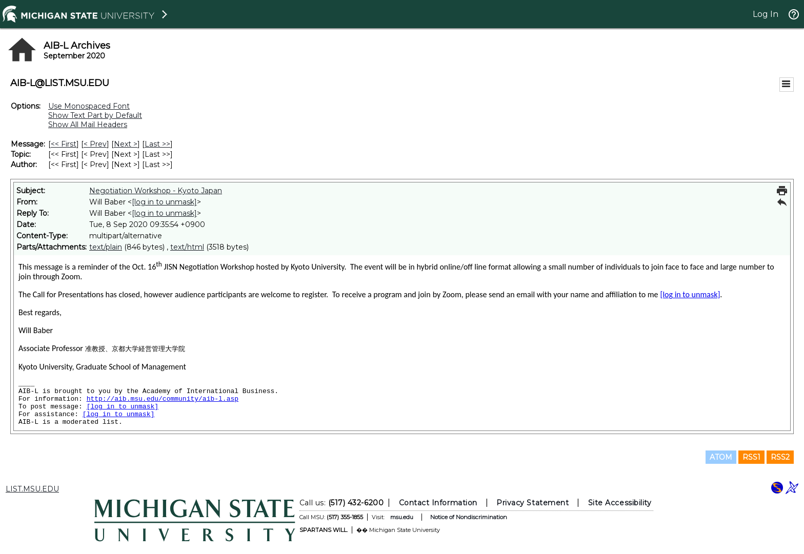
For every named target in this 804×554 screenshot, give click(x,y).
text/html (187, 247)
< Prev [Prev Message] (95, 144)
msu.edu (401, 517)
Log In (765, 14)
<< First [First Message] (63, 144)
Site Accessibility (620, 502)
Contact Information (438, 502)
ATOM (721, 457)
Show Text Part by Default (95, 115)
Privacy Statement (532, 502)
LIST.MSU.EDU (32, 489)
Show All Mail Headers (87, 124)
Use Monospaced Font (89, 106)
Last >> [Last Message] (157, 144)
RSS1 (751, 457)
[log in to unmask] (164, 202)
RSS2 (780, 457)
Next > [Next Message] (125, 144)
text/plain (105, 247)
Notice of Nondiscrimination (468, 517)
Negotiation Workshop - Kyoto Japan (155, 190)
